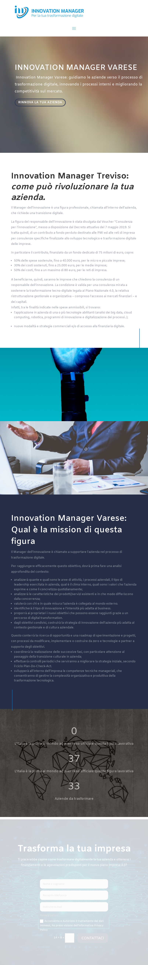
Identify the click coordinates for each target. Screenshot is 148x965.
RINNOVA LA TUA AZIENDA (40, 103)
